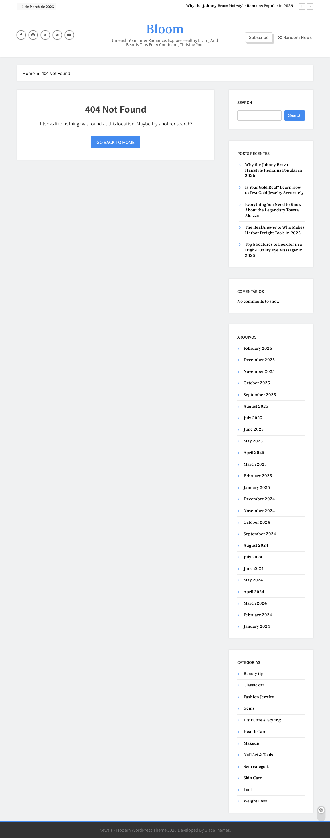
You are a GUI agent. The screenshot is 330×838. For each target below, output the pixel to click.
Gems (249, 708)
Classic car (254, 685)
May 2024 (253, 580)
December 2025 (259, 360)
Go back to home (115, 142)
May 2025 (253, 441)
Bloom (165, 29)
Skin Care (253, 778)
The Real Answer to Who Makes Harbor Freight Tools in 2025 (275, 230)
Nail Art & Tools (258, 755)
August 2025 (256, 406)
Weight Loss (255, 801)
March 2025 (255, 464)
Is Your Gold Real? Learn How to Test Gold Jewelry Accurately (274, 190)
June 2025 (254, 429)
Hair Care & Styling (262, 720)
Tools (249, 789)
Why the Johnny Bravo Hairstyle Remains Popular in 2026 (239, 6)
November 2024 (259, 511)
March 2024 (255, 603)
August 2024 (256, 545)
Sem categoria (257, 766)
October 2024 (257, 522)
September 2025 (260, 395)
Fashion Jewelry (259, 697)
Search (244, 102)
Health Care (255, 731)
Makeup (251, 743)
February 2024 (258, 615)
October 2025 (257, 383)
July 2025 (253, 418)
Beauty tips (255, 673)
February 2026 (258, 348)
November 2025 (259, 371)
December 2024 (259, 499)
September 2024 (260, 534)
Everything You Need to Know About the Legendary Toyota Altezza (273, 210)
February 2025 (258, 476)
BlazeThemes (217, 830)
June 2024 (254, 568)
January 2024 (257, 626)
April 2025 (254, 452)
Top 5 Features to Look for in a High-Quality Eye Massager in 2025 (274, 250)
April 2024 (254, 592)
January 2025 (257, 487)
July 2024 (253, 557)
